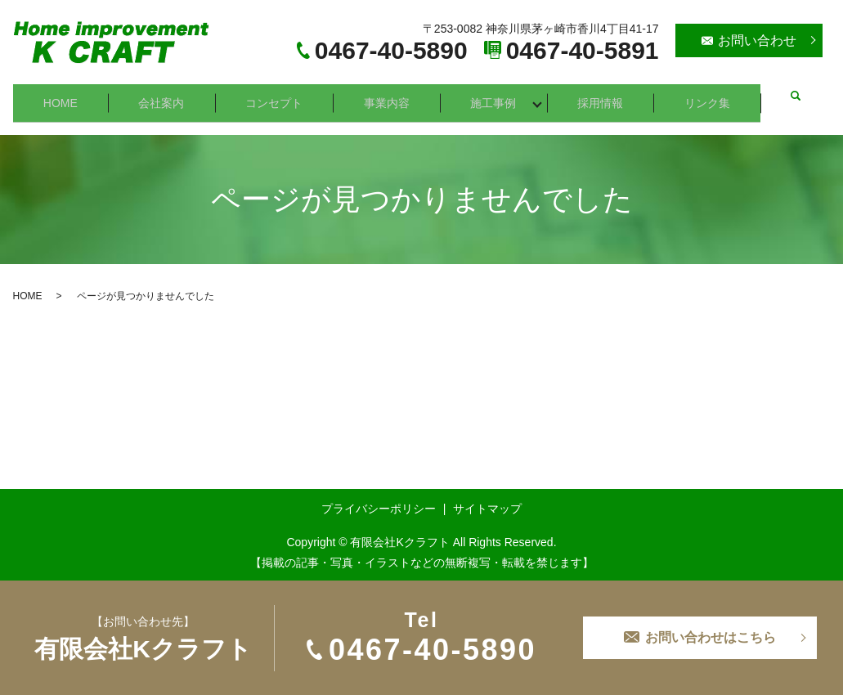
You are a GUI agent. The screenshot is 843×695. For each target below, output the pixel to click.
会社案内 (163, 95)
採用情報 (607, 95)
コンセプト (277, 95)
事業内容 (391, 95)
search (800, 96)
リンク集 (715, 95)
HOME (61, 95)
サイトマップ (487, 495)
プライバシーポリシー (378, 495)
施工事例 (499, 95)
